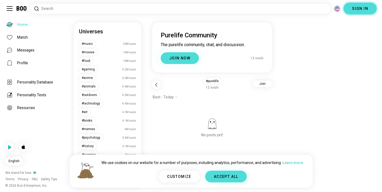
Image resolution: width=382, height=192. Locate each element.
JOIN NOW (179, 58)
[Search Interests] (180, 9)
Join (262, 84)
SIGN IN (360, 8)
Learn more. (293, 163)
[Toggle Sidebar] (9, 8)
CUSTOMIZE (179, 176)
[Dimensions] (337, 8)
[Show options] (165, 97)
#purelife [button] (212, 81)
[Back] (156, 85)
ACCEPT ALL (226, 176)
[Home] (22, 8)
